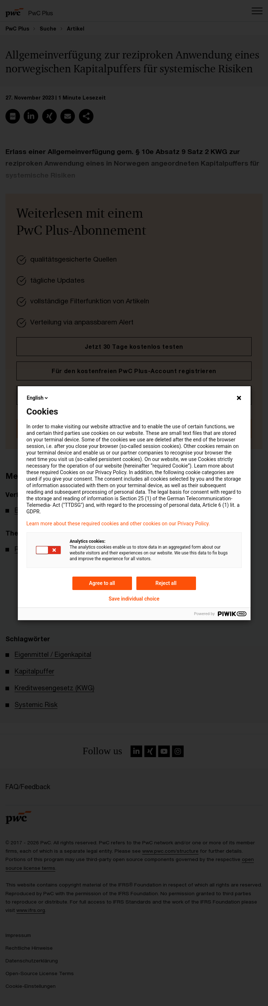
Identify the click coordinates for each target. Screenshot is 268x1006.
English (38, 398)
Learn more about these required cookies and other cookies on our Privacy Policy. (118, 523)
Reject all (166, 583)
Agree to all (102, 583)
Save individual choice (134, 599)
